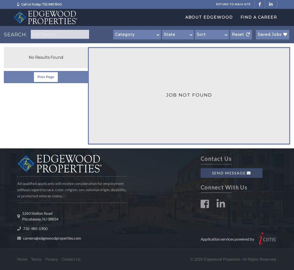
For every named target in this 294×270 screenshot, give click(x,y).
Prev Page (45, 77)
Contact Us (71, 259)
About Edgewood (209, 17)
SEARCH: (15, 35)
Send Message (231, 173)
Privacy (51, 259)
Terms (36, 259)
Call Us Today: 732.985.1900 (41, 4)
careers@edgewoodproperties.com (52, 238)
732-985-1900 (35, 228)
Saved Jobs (272, 34)
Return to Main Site (233, 4)
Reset (241, 34)
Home (22, 259)
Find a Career (259, 17)
